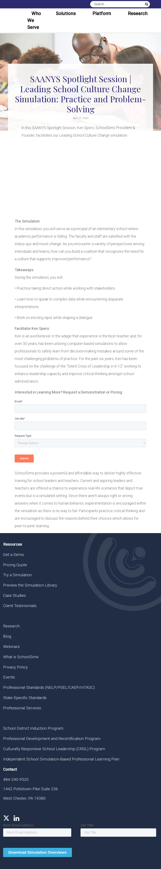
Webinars (11, 646)
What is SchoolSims (21, 656)
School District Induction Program (33, 728)
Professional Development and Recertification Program (51, 738)
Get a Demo (13, 554)
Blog (7, 636)
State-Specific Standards (25, 697)
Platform (101, 13)
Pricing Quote (15, 564)
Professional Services (22, 708)
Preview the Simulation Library (30, 585)
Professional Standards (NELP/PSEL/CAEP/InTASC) (49, 687)
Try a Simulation (17, 574)
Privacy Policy (15, 667)
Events (9, 677)
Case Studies (14, 595)
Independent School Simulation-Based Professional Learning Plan (61, 759)
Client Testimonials (19, 605)
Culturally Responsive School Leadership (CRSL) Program (54, 748)
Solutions (66, 13)
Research (137, 13)
